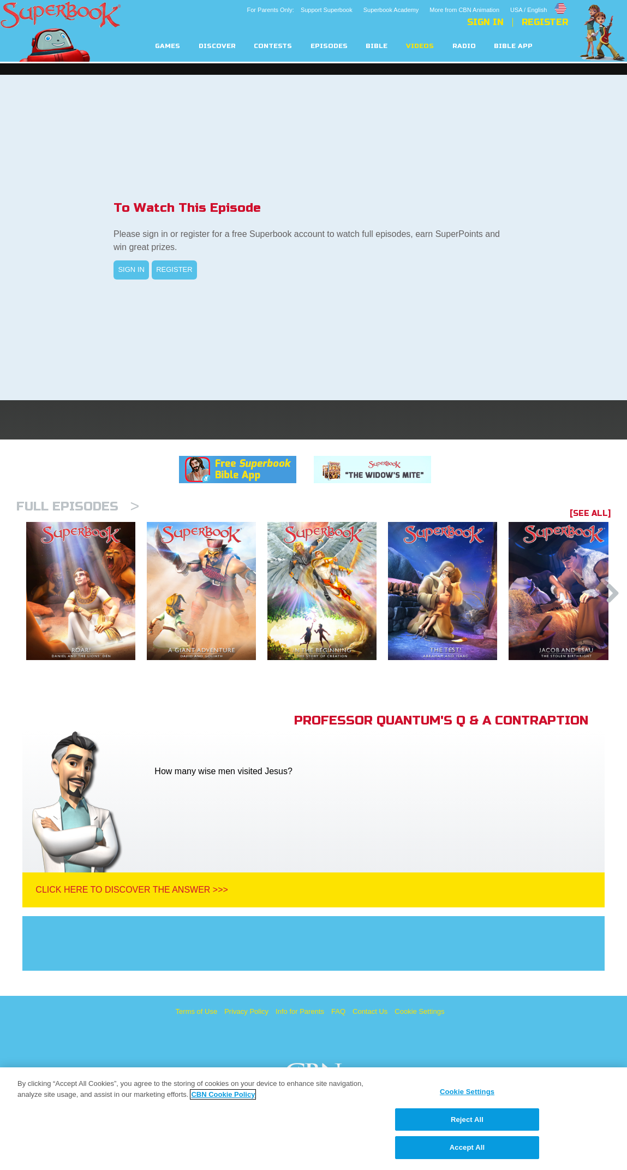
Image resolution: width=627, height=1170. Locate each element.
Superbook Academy (391, 10)
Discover (217, 46)
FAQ (338, 1011)
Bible (376, 46)
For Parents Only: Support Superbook (300, 10)
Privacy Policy (246, 1011)
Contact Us (370, 1011)
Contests (273, 46)
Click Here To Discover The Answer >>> (131, 889)
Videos (420, 46)
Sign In (485, 22)
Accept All (467, 1147)
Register (545, 22)
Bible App (513, 46)
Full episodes (77, 506)
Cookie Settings (419, 1011)
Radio (464, 46)
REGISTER (174, 269)
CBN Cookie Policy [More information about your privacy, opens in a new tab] (223, 1094)
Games (167, 46)
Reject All (467, 1119)
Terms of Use (197, 1011)
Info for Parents (300, 1011)
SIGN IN (131, 269)
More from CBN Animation (464, 10)
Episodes (329, 46)
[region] (313, 1118)
